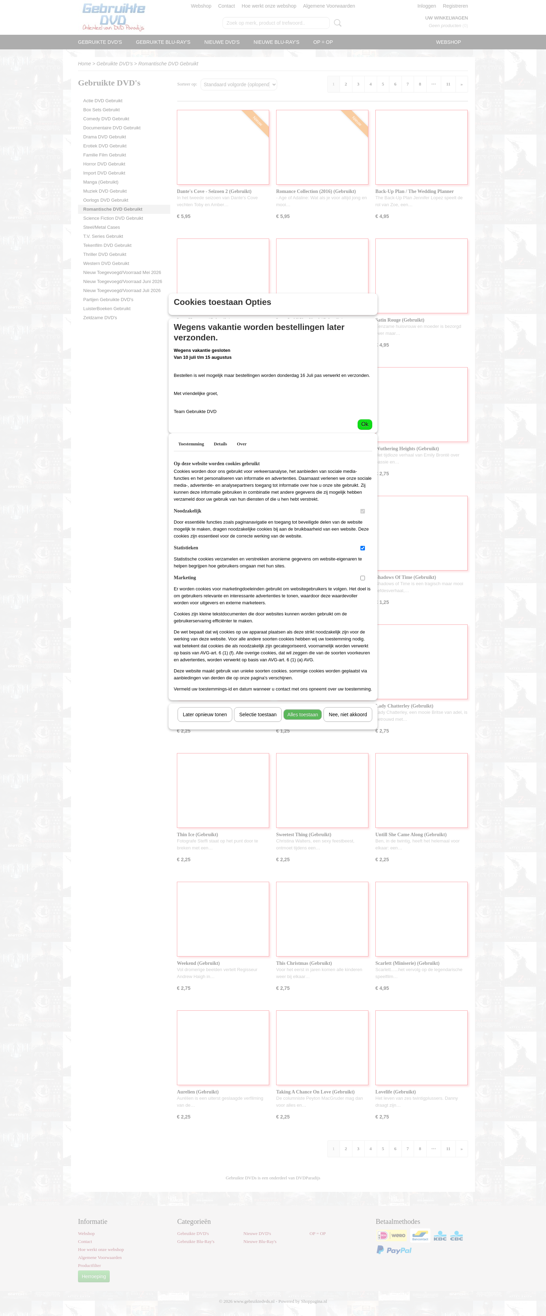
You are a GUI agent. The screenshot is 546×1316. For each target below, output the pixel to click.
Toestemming (191, 509)
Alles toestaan (302, 780)
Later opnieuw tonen (205, 780)
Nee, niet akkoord (348, 780)
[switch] (362, 576)
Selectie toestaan (257, 780)
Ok (364, 490)
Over (242, 509)
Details (220, 509)
